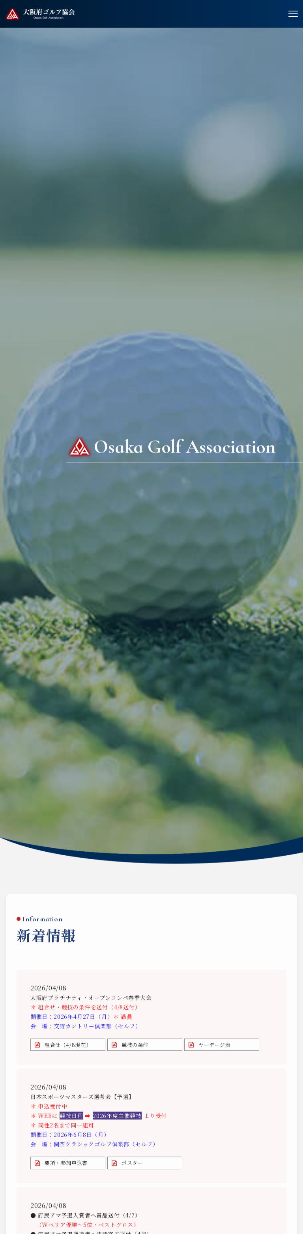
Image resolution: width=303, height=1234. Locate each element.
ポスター (132, 1165)
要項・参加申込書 (66, 1165)
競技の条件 (135, 1047)
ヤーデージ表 (214, 1047)
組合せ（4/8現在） (68, 1047)
